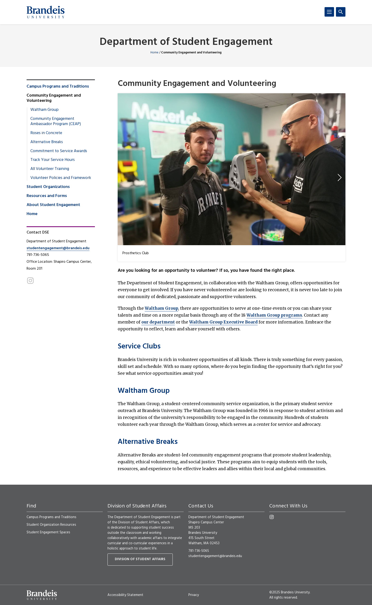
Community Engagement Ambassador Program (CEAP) (55, 121)
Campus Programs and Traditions (58, 86)
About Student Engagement (53, 205)
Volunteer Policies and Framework (60, 178)
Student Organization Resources (51, 525)
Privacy (193, 595)
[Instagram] (30, 280)
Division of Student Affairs (140, 559)
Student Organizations (48, 187)
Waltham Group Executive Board (223, 322)
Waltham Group (161, 308)
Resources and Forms (47, 196)
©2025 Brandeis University (289, 592)
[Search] (340, 12)
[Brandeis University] (46, 12)
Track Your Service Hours (52, 160)
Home (154, 52)
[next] (339, 177)
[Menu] (329, 12)
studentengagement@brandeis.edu (58, 248)
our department (158, 322)
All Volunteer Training (49, 169)
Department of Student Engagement (186, 42)
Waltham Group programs (274, 315)
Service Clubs (139, 347)
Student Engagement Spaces (48, 532)
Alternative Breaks (148, 442)
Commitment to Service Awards (58, 151)
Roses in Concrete (46, 133)
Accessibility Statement (125, 595)
